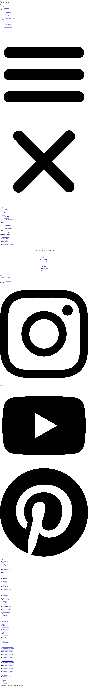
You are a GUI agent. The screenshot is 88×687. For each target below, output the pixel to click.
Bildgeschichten (7, 12)
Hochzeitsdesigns (5, 602)
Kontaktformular (5, 565)
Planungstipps (5, 579)
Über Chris (6, 15)
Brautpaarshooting (6, 599)
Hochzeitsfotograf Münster (7, 654)
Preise (3, 604)
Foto (3, 6)
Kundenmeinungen (6, 561)
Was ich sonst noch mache (9, 18)
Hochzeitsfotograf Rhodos (7, 655)
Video (3, 9)
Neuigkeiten (6, 22)
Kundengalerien (5, 638)
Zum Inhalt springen (4, 0)
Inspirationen (4, 578)
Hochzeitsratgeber (8, 27)
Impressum (4, 675)
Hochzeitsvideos (7, 25)
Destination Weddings (6, 596)
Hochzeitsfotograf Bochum (7, 647)
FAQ (3, 19)
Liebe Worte (6, 16)
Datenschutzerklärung (6, 676)
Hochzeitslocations (6, 581)
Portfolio (4, 11)
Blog (3, 21)
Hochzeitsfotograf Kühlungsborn (8, 653)
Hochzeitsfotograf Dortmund (8, 648)
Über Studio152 (5, 559)
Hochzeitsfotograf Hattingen (7, 650)
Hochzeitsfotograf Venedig (7, 657)
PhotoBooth (6, 8)
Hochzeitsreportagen (6, 593)
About (3, 13)
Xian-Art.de (8, 281)
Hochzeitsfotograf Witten (7, 658)
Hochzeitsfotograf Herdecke (7, 651)
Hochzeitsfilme (5, 595)
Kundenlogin (4, 678)
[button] (44, 117)
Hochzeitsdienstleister (6, 582)
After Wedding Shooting (7, 598)
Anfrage (3, 564)
